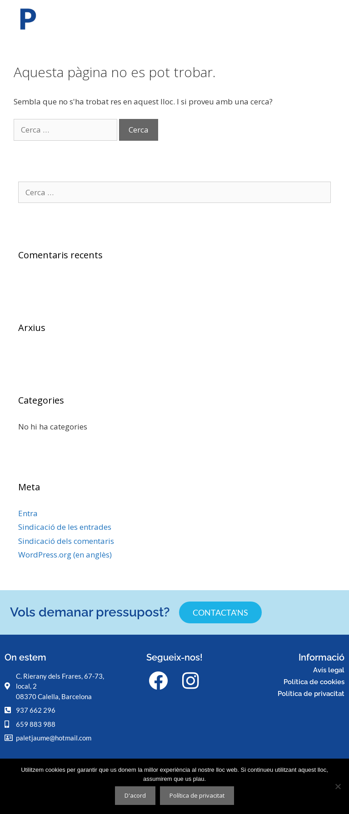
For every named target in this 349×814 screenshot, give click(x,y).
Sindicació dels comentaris (66, 541)
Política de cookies (314, 682)
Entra (28, 513)
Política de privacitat (311, 694)
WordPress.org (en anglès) (65, 554)
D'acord (135, 795)
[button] (336, 20)
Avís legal (328, 670)
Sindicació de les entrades (64, 527)
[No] (337, 786)
